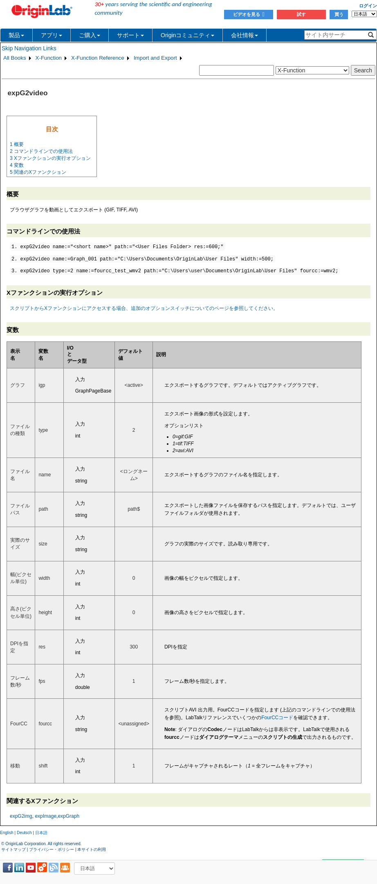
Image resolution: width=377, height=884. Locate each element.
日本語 (41, 832)
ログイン (368, 5)
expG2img (21, 816)
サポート (130, 35)
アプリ (51, 35)
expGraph (68, 816)
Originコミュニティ (187, 35)
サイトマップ (13, 849)
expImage (45, 816)
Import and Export (155, 58)
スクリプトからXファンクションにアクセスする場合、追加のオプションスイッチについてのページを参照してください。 (144, 308)
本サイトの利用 (91, 849)
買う (338, 14)
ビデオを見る (249, 14)
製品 (16, 35)
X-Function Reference (97, 58)
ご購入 (89, 35)
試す (301, 14)
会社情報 (244, 35)
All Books (14, 58)
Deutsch (24, 832)
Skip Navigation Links (29, 48)
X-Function (49, 58)
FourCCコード (277, 717)
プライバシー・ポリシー (51, 849)
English (6, 832)
